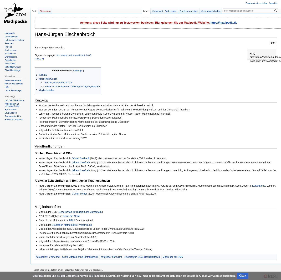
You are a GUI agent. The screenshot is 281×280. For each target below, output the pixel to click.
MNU (72, 220)
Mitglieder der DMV (173, 257)
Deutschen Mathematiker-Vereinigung (72, 224)
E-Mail (38, 59)
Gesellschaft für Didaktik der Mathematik (80, 212)
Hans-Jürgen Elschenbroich (54, 158)
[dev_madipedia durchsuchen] (250, 10)
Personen (54, 257)
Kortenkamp (258, 185)
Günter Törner (79, 193)
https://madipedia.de (224, 22)
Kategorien (41, 257)
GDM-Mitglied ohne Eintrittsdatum (80, 257)
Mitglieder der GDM (111, 257)
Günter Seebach (80, 158)
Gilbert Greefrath (81, 162)
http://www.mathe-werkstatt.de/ (72, 55)
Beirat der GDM (71, 216)
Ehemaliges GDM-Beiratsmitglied (142, 257)
